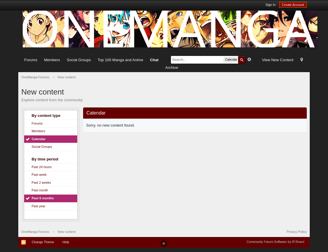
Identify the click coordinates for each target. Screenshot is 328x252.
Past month (40, 190)
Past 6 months (43, 198)
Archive (171, 67)
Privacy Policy (296, 231)
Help (65, 242)
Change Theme (43, 242)
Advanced (249, 59)
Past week (39, 174)
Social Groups (79, 60)
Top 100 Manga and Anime (120, 60)
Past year (38, 206)
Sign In (271, 4)
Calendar (38, 139)
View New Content (278, 60)
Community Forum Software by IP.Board (275, 241)
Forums (30, 60)
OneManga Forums (35, 231)
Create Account (293, 4)
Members (52, 60)
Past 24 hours (42, 167)
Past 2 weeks (41, 182)
